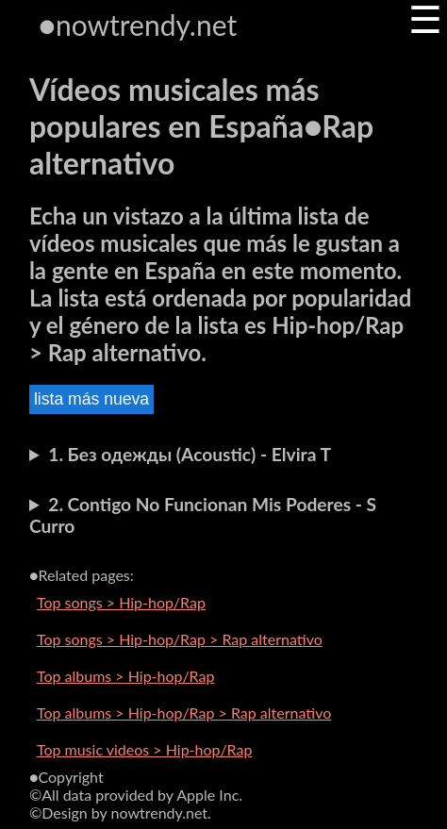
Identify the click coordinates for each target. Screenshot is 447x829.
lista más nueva (91, 399)
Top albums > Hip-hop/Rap (126, 676)
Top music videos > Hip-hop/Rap (145, 749)
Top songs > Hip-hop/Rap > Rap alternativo (180, 639)
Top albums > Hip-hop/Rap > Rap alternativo (184, 712)
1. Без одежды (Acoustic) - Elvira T (189, 454)
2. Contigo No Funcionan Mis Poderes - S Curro (202, 515)
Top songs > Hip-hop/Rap (121, 602)
